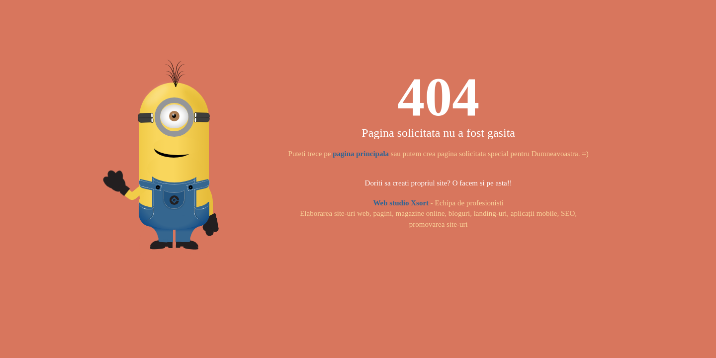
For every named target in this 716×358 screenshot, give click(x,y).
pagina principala (361, 154)
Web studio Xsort (401, 203)
